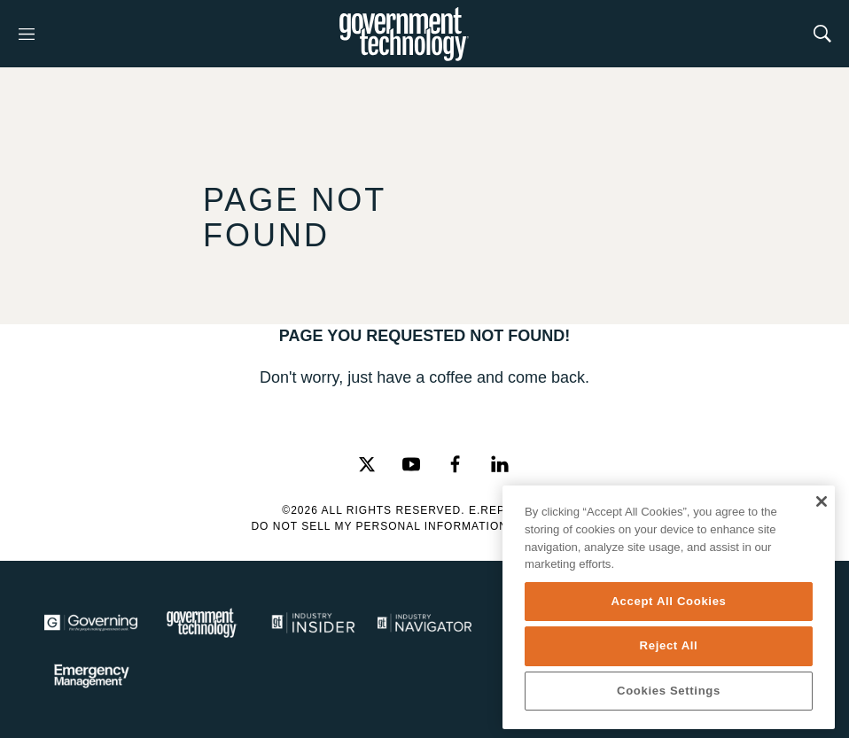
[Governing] (90, 623)
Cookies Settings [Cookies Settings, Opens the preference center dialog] (668, 690)
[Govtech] (201, 623)
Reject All (669, 645)
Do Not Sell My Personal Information (379, 526)
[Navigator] (424, 623)
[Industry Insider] (313, 623)
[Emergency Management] (90, 676)
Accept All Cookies (668, 601)
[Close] (821, 501)
